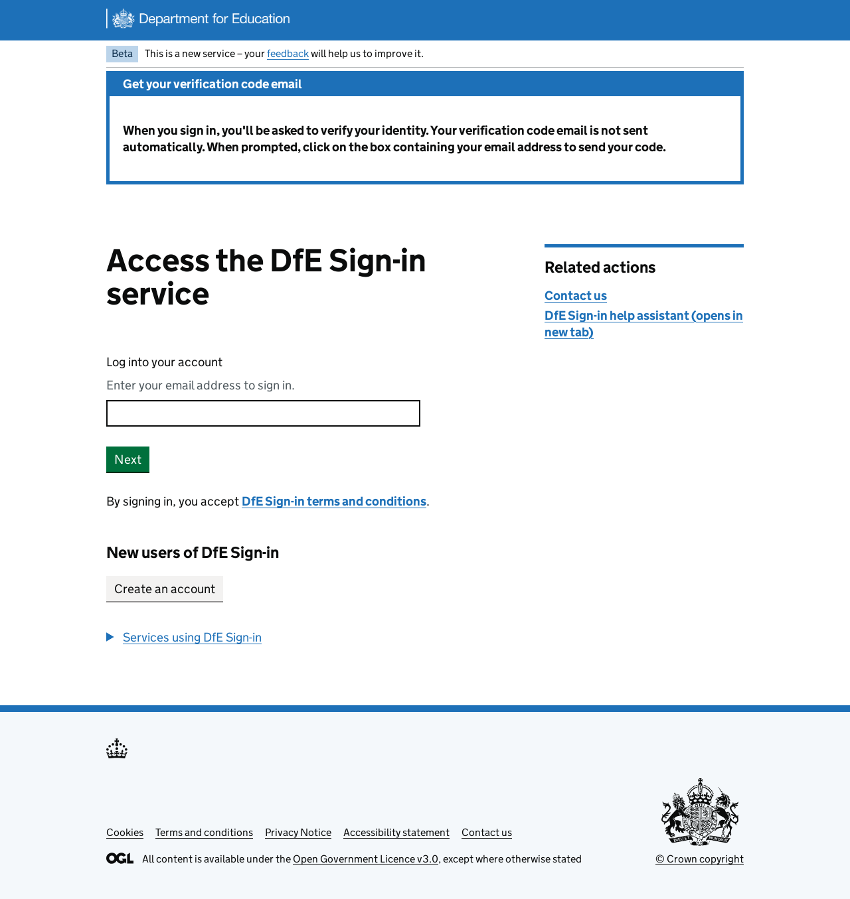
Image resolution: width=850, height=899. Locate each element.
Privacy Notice (298, 832)
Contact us (576, 295)
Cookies (124, 832)
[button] (184, 637)
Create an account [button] (164, 588)
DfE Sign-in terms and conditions (334, 501)
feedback (288, 53)
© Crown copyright (699, 859)
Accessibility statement (396, 832)
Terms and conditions (204, 832)
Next (127, 459)
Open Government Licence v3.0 (365, 859)
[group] (315, 637)
